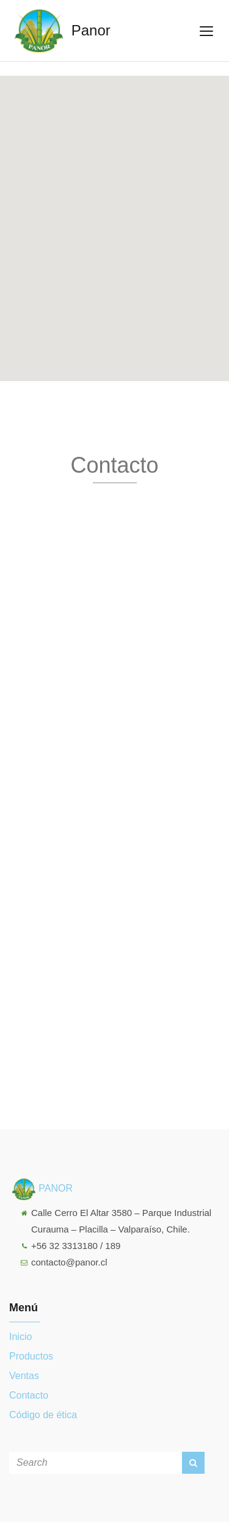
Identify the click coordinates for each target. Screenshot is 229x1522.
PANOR (41, 1188)
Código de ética (43, 1415)
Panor (60, 30)
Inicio (20, 1336)
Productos (31, 1356)
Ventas (24, 1376)
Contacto (28, 1395)
